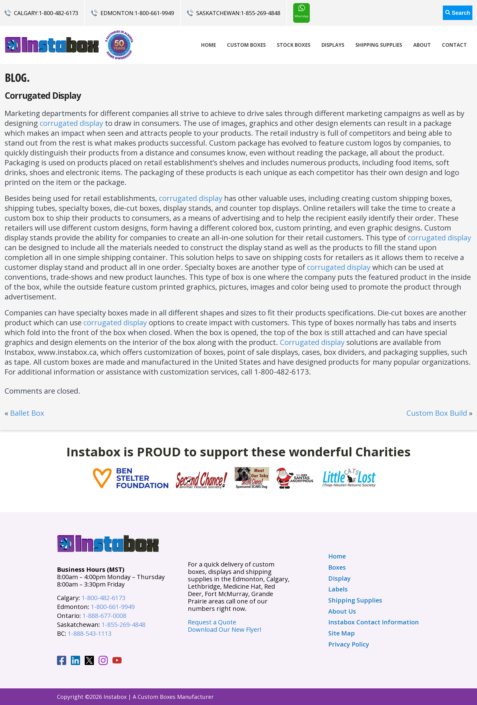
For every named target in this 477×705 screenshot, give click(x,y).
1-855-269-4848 (260, 13)
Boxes (337, 567)
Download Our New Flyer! (224, 629)
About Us (342, 611)
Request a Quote (212, 622)
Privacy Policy (348, 644)
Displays (332, 45)
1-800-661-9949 (154, 13)
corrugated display (71, 123)
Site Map (341, 633)
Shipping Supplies (378, 45)
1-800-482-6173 (58, 13)
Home (208, 45)
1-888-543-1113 (89, 633)
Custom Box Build (436, 413)
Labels (338, 589)
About (422, 45)
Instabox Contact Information (373, 622)
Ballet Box (27, 413)
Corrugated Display (43, 95)
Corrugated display (312, 342)
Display (339, 578)
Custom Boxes (246, 45)
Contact (454, 45)
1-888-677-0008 (104, 615)
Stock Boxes (293, 45)
